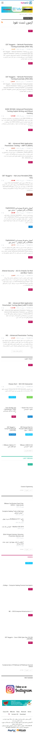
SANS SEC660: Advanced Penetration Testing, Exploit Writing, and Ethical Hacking (19, 111)
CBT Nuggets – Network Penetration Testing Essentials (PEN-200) (19, 78)
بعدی (26, 490)
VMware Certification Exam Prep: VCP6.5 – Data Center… (14, 504)
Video (30, 31)
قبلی (31, 490)
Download (12, 397)
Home (29, 712)
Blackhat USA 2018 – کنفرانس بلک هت (13, 527)
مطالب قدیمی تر (28, 451)
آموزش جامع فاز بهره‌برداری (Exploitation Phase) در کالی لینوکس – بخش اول (19, 241)
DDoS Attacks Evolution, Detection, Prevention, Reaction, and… (13, 535)
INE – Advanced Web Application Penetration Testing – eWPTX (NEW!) (19, 144)
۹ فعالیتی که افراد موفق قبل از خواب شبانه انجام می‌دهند (13, 543)
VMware (29, 397)
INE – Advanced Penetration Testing (19, 335)
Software (12, 434)
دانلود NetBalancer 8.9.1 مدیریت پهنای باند (13, 520)
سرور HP (30, 416)
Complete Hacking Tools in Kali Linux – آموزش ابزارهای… (13, 512)
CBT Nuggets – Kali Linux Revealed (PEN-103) (17, 177)
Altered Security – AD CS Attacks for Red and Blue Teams (17, 272)
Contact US (15, 714)
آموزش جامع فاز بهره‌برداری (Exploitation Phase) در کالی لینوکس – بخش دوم (19, 209)
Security (29, 194)
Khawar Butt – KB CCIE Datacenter (21, 384)
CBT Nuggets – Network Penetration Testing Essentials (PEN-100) (19, 45)
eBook (30, 464)
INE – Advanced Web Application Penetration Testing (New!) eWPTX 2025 (17, 304)
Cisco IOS (5, 712)
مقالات (30, 227)
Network (23, 712)
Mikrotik (12, 712)
